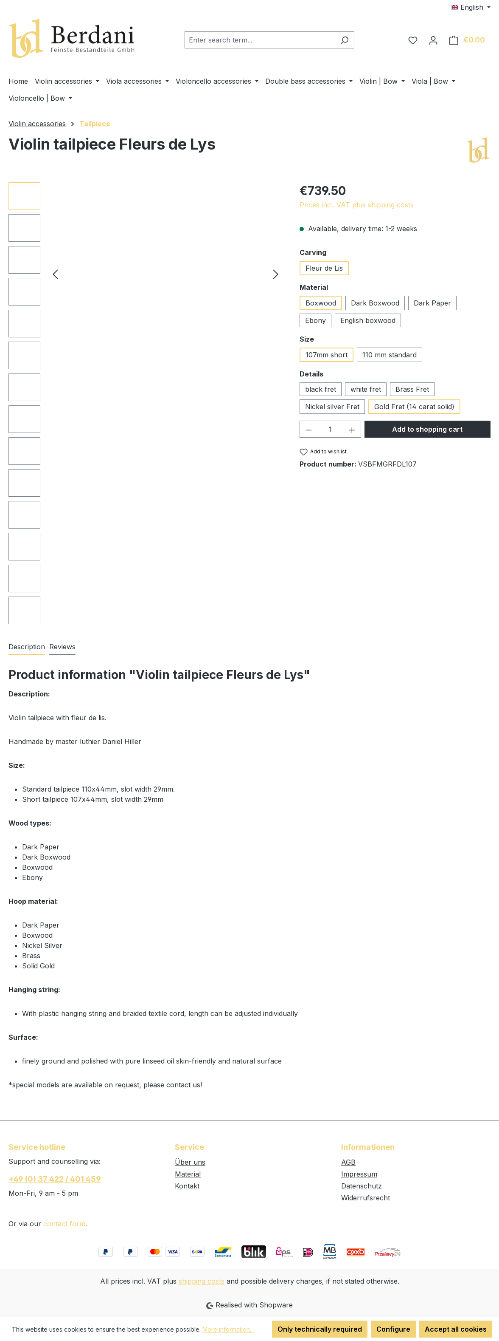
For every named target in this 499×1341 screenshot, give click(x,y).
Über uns (190, 1162)
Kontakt (187, 1186)
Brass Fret (412, 389)
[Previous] (55, 273)
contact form (64, 1223)
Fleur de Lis (324, 268)
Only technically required (320, 1329)
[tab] (26, 647)
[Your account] (433, 39)
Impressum (359, 1174)
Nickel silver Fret (332, 406)
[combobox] (260, 39)
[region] (145, 403)
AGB (348, 1162)
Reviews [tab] (62, 646)
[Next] (275, 273)
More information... (228, 1329)
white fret (365, 389)
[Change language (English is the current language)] (471, 7)
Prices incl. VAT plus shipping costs (357, 205)
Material (188, 1174)
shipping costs (201, 1281)
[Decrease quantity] (308, 429)
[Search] (344, 39)
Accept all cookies (456, 1329)
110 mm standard (389, 355)
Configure (393, 1329)
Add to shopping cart (427, 429)
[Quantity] (330, 429)
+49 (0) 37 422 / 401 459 (54, 1178)
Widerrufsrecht (365, 1198)
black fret (320, 389)
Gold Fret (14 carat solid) (414, 406)
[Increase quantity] (352, 429)
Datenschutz (361, 1186)
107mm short (327, 355)
